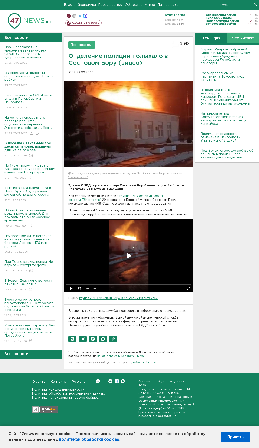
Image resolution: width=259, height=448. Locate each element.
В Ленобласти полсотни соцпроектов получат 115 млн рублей (29, 79)
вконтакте (74, 16)
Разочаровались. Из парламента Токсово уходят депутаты (224, 76)
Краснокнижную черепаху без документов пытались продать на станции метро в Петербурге (29, 333)
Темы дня (211, 38)
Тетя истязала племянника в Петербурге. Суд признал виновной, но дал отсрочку (29, 194)
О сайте (38, 381)
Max (123, 381)
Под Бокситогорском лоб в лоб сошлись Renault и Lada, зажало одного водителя (227, 154)
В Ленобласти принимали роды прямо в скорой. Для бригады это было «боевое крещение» (29, 218)
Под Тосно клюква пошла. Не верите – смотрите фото (29, 266)
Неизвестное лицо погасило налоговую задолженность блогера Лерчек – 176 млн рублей (29, 244)
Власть (70, 4)
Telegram (117, 381)
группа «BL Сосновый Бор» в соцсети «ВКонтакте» (118, 298)
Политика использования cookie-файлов (65, 397)
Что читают (243, 38)
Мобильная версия (69, 16)
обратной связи (145, 363)
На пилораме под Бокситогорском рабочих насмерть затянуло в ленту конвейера (223, 118)
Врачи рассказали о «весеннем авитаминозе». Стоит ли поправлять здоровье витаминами (29, 55)
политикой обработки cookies (89, 439)
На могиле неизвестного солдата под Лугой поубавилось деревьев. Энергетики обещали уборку (29, 125)
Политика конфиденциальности (58, 389)
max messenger (85, 16)
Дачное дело (168, 4)
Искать (255, 4)
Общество (134, 4)
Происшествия (110, 4)
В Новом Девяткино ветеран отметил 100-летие (29, 285)
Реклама (79, 381)
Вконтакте (98, 381)
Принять (235, 437)
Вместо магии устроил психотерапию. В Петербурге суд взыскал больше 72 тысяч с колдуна (29, 307)
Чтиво (150, 4)
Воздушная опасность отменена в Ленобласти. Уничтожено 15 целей (221, 137)
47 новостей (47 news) (158, 382)
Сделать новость (85, 23)
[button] (72, 339)
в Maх (141, 356)
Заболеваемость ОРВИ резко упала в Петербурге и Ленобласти (29, 101)
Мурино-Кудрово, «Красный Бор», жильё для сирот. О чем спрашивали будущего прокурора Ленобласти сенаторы (225, 56)
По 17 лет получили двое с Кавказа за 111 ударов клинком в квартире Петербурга (29, 172)
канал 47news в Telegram (115, 356)
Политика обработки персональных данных (68, 393)
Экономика (87, 4)
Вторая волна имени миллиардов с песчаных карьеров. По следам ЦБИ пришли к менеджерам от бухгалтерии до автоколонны (225, 97)
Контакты (58, 381)
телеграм (80, 16)
